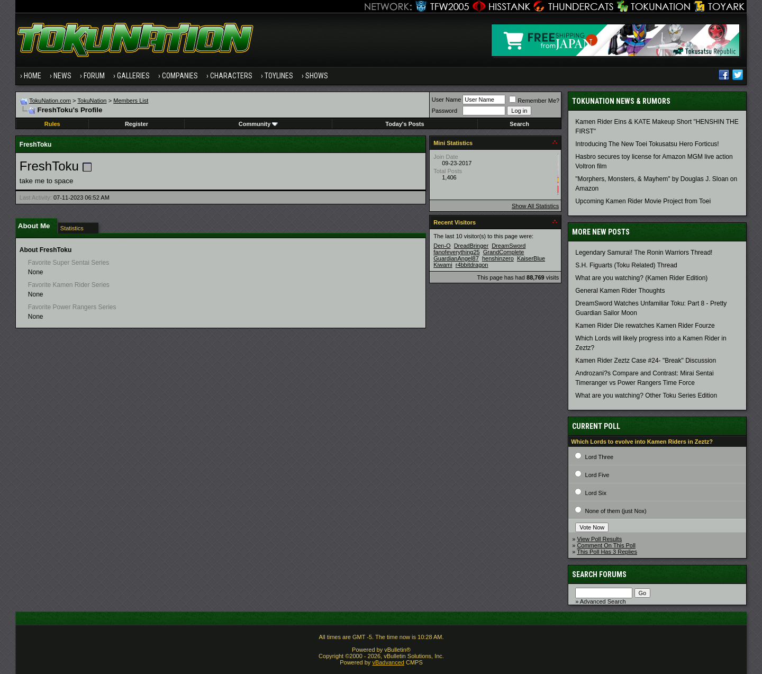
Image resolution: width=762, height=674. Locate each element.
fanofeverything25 (456, 252)
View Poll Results (599, 539)
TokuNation (91, 100)
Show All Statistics (535, 206)
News (62, 75)
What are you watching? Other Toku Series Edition (646, 395)
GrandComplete (503, 252)
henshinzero (498, 258)
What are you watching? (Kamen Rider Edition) (641, 278)
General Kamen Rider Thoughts (620, 290)
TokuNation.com (50, 100)
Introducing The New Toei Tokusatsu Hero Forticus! (647, 144)
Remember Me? (534, 100)
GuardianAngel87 (456, 258)
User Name (446, 99)
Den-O (441, 245)
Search (519, 124)
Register (136, 124)
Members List (130, 100)
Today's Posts (404, 124)
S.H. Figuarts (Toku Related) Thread (626, 265)
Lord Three (599, 457)
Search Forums (599, 574)
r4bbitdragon (472, 265)
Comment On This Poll (606, 545)
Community (258, 124)
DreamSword (508, 245)
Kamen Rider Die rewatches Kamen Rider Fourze (644, 325)
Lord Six (595, 493)
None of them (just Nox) (616, 511)
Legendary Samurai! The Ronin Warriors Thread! (643, 252)
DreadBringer (471, 245)
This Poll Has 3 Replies (607, 552)
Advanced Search (603, 601)
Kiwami (442, 265)
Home (32, 75)
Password (444, 110)
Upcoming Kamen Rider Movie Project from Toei (643, 201)
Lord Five (597, 475)
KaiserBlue (531, 258)
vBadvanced (388, 662)
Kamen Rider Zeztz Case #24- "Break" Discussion (645, 360)
